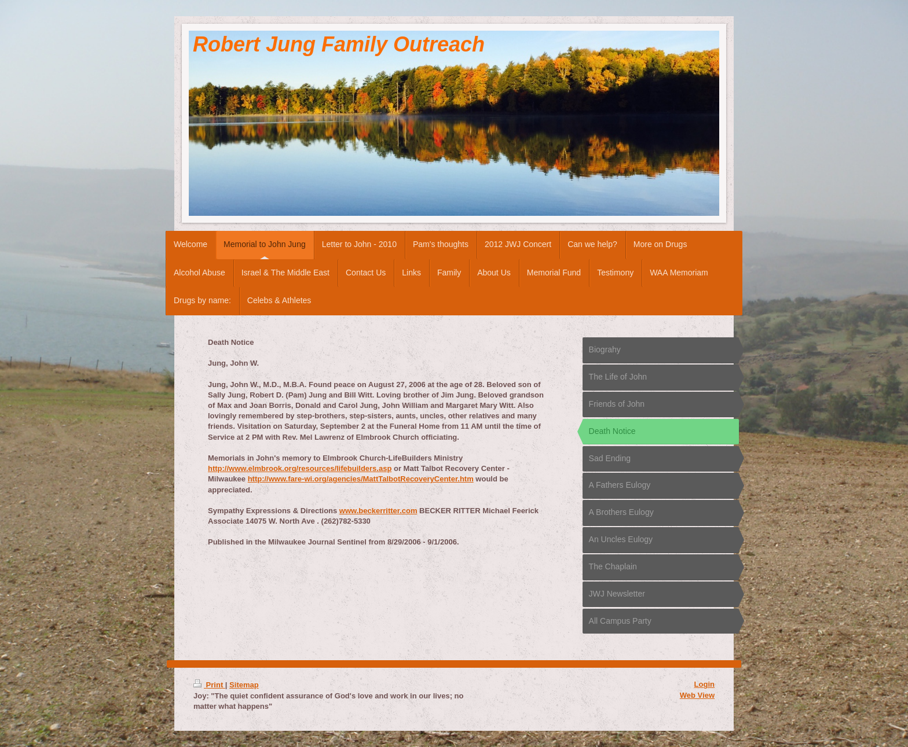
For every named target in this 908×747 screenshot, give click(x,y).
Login (704, 684)
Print (209, 684)
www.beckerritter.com (378, 510)
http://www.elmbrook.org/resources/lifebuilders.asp (299, 468)
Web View (697, 695)
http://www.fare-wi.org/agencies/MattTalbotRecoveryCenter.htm (361, 478)
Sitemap (244, 684)
